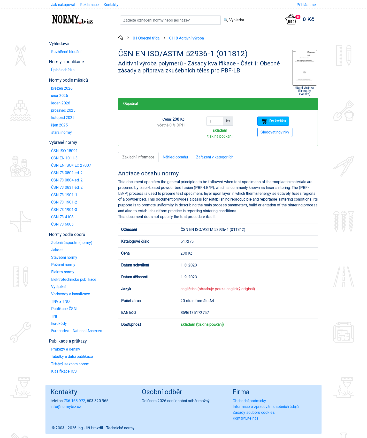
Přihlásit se (306, 4)
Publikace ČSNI (64, 308)
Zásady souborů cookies (254, 412)
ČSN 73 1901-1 (64, 195)
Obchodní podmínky (249, 401)
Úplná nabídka (63, 70)
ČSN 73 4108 (62, 217)
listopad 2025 (63, 117)
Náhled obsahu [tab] (175, 157)
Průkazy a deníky (65, 349)
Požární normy (63, 264)
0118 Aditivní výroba (186, 38)
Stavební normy (64, 257)
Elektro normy (62, 272)
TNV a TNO (60, 301)
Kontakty (111, 4)
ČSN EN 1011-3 (64, 158)
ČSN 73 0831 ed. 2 (67, 187)
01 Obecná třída (146, 38)
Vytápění (58, 286)
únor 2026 (59, 95)
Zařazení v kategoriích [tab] (214, 157)
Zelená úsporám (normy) (71, 242)
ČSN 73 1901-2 (64, 202)
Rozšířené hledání (66, 51)
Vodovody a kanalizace (70, 294)
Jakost (57, 250)
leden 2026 (60, 103)
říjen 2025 (59, 125)
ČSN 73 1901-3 (64, 209)
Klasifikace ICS (64, 371)
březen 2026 (62, 88)
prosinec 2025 (63, 110)
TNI (54, 316)
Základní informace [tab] (138, 157)
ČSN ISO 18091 (64, 151)
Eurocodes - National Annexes (76, 330)
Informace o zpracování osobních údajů (266, 406)
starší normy (61, 132)
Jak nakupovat (63, 4)
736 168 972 (74, 401)
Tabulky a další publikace (72, 356)
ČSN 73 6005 (62, 224)
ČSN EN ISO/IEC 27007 (71, 165)
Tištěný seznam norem (70, 364)
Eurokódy (59, 323)
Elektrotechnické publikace (73, 279)
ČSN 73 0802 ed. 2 (67, 173)
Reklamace (89, 4)
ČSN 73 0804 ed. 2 (67, 180)
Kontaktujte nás (246, 418)
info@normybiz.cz (66, 406)
